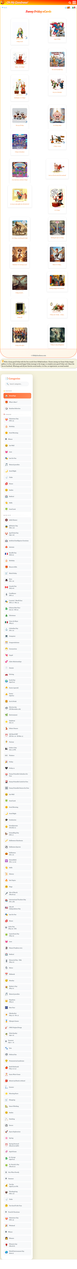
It (76, 8)
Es (71, 8)
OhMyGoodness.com (39, 355)
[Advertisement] (38, 1263)
